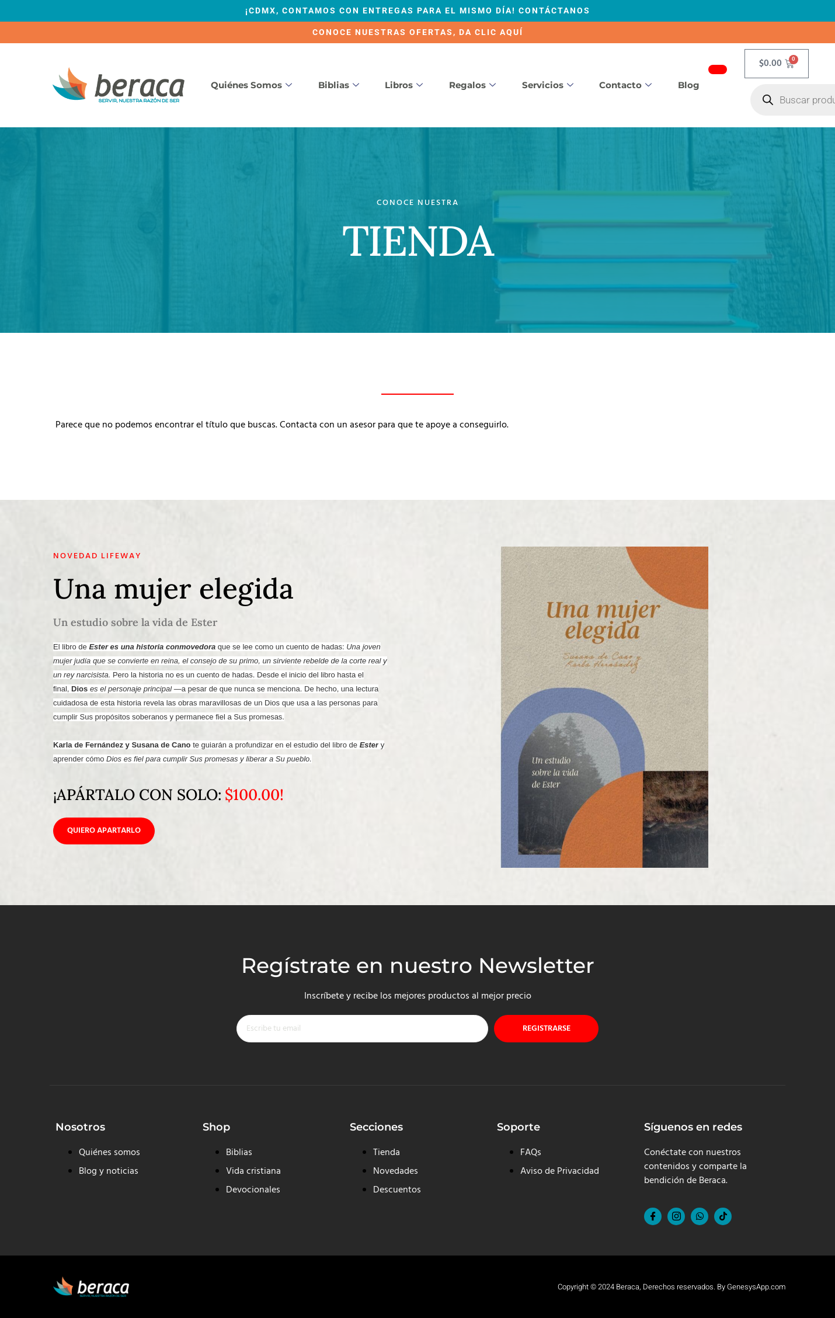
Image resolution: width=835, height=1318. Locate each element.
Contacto (625, 85)
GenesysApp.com (756, 1286)
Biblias (338, 85)
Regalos (472, 85)
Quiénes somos (251, 85)
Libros (404, 85)
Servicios (547, 85)
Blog (689, 85)
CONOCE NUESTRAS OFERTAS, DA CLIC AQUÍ (417, 32)
